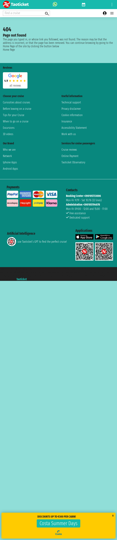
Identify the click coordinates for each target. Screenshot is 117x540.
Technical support (71, 102)
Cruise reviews (69, 149)
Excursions (8, 127)
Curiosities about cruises (16, 102)
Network (7, 156)
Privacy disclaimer (71, 108)
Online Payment (69, 156)
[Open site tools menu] (112, 4)
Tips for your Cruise (13, 115)
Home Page (9, 49)
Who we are (9, 149)
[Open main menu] (112, 13)
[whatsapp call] (55, 4)
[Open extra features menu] (26, 13)
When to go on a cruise (15, 121)
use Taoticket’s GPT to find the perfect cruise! (37, 241)
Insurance (66, 121)
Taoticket (21, 279)
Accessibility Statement (74, 127)
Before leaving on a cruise (17, 108)
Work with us (68, 134)
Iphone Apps (10, 162)
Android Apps (10, 168)
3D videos (8, 134)
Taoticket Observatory (73, 162)
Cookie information (72, 115)
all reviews (15, 85)
